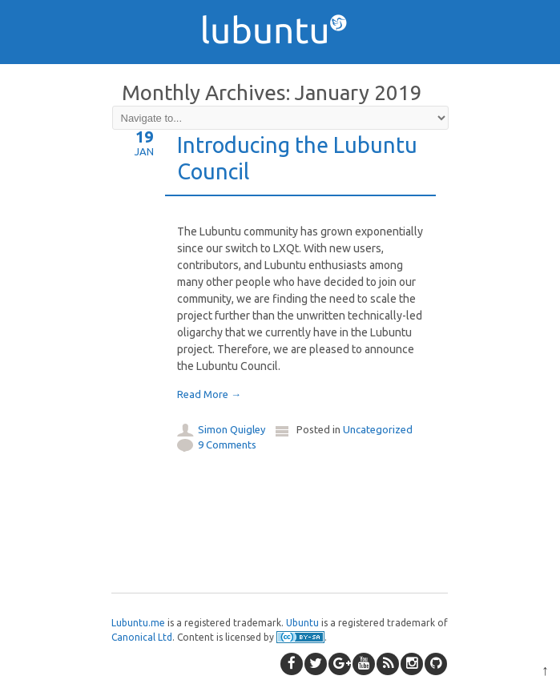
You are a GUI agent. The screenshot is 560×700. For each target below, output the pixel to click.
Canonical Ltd (141, 637)
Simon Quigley (231, 429)
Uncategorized (378, 429)
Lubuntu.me (138, 623)
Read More (209, 394)
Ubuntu (302, 623)
